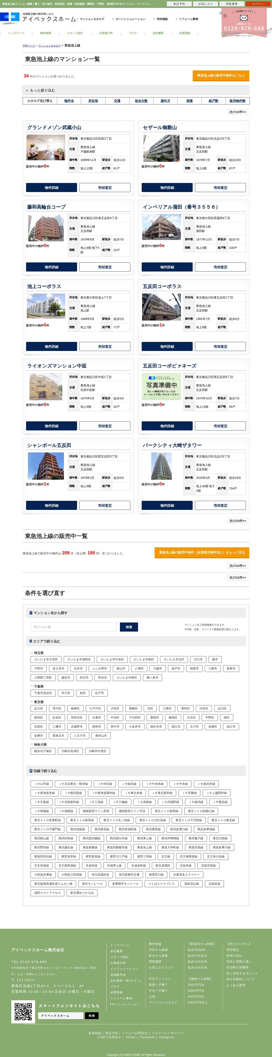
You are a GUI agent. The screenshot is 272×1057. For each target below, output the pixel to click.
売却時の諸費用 (237, 967)
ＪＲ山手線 (41, 783)
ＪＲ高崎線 (144, 802)
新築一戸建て (158, 984)
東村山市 (101, 735)
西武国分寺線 (119, 838)
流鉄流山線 (191, 883)
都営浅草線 (68, 856)
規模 (189, 101)
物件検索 (45, 33)
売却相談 (162, 19)
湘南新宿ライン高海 (96, 811)
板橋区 (75, 708)
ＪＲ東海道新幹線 (103, 793)
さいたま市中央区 (112, 659)
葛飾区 (133, 708)
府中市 (115, 726)
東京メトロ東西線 (166, 811)
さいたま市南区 (144, 659)
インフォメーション (124, 969)
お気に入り (205, 3)
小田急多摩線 (43, 874)
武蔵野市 (77, 726)
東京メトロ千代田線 (188, 820)
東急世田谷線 (43, 856)
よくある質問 (235, 985)
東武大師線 (220, 838)
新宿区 (38, 717)
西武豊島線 (153, 829)
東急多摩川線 (222, 847)
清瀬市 (212, 726)
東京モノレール (92, 883)
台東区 (96, 717)
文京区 (191, 717)
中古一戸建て (158, 990)
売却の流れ (234, 955)
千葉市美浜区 (43, 693)
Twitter (130, 1037)
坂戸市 (176, 668)
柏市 (83, 693)
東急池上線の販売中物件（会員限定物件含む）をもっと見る (202, 552)
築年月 (165, 101)
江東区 (167, 708)
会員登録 (184, 33)
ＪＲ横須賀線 (73, 793)
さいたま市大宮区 (46, 659)
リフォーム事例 (188, 19)
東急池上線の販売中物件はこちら (221, 75)
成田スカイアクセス (47, 892)
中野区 (209, 717)
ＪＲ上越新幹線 (216, 793)
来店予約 (111, 1033)
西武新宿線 (102, 829)
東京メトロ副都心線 (201, 811)
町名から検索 (158, 955)
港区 (227, 717)
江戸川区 (95, 708)
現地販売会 (118, 974)
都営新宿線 (93, 856)
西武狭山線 (41, 838)
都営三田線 (144, 856)
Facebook (147, 1037)
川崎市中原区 (97, 751)
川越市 (157, 668)
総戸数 (213, 101)
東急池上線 (144, 847)
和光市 (102, 677)
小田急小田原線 (71, 874)
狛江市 (231, 726)
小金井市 (135, 726)
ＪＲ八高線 (96, 802)
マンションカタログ (92, 19)
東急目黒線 (196, 847)
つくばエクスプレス (161, 883)
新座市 (231, 668)
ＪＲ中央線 (180, 783)
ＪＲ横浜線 (220, 802)
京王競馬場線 (67, 865)
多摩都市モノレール (125, 883)
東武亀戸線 (196, 838)
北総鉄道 (214, 883)
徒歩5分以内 (196, 949)
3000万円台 (196, 990)
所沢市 (84, 677)
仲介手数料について (240, 979)
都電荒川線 (156, 874)
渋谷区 (203, 708)
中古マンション (160, 978)
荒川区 (57, 708)
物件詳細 (51, 188)
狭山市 (121, 668)
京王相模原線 (188, 856)
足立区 (38, 708)
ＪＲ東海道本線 (44, 793)
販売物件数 (237, 101)
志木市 (78, 668)
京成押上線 (114, 865)
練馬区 (173, 717)
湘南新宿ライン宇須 (132, 811)
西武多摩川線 (179, 829)
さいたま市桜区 (127, 677)
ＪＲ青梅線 (41, 811)
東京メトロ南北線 (223, 820)
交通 (117, 101)
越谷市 (65, 677)
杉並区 (57, 717)
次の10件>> (237, 112)
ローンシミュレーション (131, 19)
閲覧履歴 (155, 961)
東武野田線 (41, 847)
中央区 (115, 717)
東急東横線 (90, 847)
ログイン (258, 3)
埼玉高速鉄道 (100, 874)
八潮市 (139, 668)
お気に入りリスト (161, 967)
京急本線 (186, 865)
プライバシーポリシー (168, 1033)
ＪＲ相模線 (65, 811)
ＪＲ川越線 (120, 802)
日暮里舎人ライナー (186, 874)
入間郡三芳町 (43, 677)
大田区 (115, 708)
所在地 (93, 101)
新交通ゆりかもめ (82, 892)
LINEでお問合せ (109, 1037)
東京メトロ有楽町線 (47, 820)
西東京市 (58, 735)
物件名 (69, 101)
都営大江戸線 (119, 856)
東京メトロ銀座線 (82, 820)
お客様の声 (106, 33)
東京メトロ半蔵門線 (47, 829)
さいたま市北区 (174, 659)
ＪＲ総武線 (129, 783)
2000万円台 (196, 984)
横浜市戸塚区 (43, 751)
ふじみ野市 (99, 668)
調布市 (96, 726)
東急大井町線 (170, 847)
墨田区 (185, 708)
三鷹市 (57, 726)
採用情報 (116, 992)
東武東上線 (144, 838)
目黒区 (38, 726)
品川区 (222, 708)
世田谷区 (77, 717)
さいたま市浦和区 (79, 659)
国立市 (176, 726)
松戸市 (99, 693)
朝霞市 (194, 668)
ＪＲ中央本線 (155, 783)
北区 (150, 708)
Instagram (166, 1037)
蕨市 (215, 659)
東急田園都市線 (117, 847)
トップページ (16, 33)
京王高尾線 (41, 865)
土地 (152, 996)
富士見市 (58, 668)
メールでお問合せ (135, 1033)
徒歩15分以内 (197, 961)
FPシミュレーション (125, 1004)
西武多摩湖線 (206, 829)
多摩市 (38, 735)
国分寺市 (156, 726)
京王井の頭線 (216, 856)
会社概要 (158, 33)
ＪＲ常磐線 (189, 793)
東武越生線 (65, 847)
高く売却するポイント (242, 973)
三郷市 (212, 668)
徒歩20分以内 (197, 967)
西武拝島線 (65, 838)
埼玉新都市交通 (129, 874)
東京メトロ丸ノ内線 (116, 820)
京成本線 (91, 865)
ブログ (133, 33)
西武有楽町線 (127, 829)
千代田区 (135, 717)
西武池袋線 (77, 829)
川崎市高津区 (70, 751)
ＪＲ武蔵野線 (170, 802)
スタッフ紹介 (75, 33)
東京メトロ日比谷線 (152, 820)
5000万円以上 (198, 1002)
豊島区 (154, 717)
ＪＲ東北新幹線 (162, 793)
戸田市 (38, 668)
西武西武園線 (91, 838)
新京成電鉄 (162, 865)
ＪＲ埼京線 (104, 783)
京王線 (165, 856)
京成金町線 (138, 865)
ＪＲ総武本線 (206, 783)
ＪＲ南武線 (196, 802)
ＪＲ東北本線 (133, 793)
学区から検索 (158, 949)
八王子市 (80, 735)
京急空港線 (208, 865)
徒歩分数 (141, 101)
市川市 (65, 693)
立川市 (194, 726)
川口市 (198, 659)
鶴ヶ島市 (152, 677)
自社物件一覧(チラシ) (125, 980)
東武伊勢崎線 (170, 838)
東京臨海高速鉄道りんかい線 (53, 883)
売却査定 (105, 188)
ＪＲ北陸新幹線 (68, 802)
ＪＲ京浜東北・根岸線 (73, 783)
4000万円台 (196, 996)
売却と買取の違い (239, 961)
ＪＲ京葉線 (41, 802)
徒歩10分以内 (197, 955)
